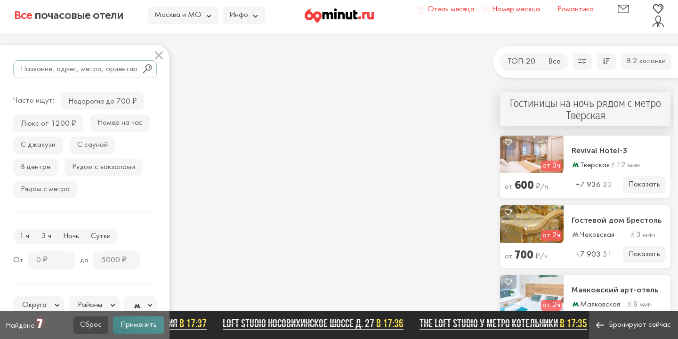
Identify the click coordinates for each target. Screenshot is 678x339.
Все (554, 61)
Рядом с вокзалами (103, 167)
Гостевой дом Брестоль (617, 220)
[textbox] (39, 305)
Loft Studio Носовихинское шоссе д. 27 (316, 323)
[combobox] (38, 305)
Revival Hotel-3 (599, 150)
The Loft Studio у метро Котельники (506, 323)
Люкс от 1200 (48, 123)
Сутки (101, 236)
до (84, 260)
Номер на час (120, 123)
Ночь (71, 236)
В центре (35, 167)
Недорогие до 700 (102, 100)
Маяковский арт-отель (615, 290)
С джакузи (38, 145)
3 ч (46, 236)
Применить (139, 325)
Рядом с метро (45, 189)
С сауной (92, 145)
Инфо (243, 15)
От (18, 260)
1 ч (24, 236)
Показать (644, 184)
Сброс (91, 325)
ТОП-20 (521, 61)
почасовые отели (68, 15)
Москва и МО (182, 15)
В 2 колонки (646, 61)
